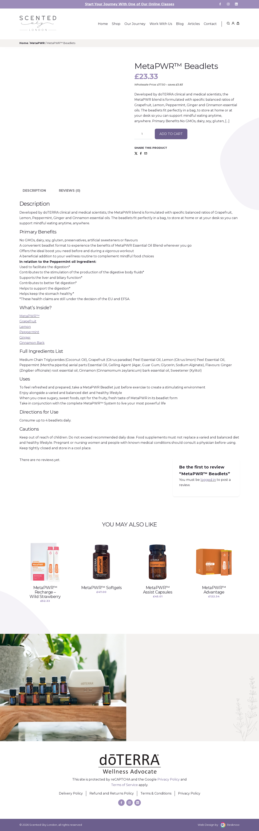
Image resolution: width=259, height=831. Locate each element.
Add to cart (171, 134)
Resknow (233, 824)
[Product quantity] (143, 134)
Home (23, 43)
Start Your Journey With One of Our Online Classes (129, 4)
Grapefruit (27, 321)
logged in (208, 480)
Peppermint (29, 332)
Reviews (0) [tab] (69, 191)
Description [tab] (34, 191)
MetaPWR (37, 43)
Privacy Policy (168, 779)
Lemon (25, 327)
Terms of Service (124, 785)
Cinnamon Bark (32, 343)
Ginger (25, 337)
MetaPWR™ (29, 316)
